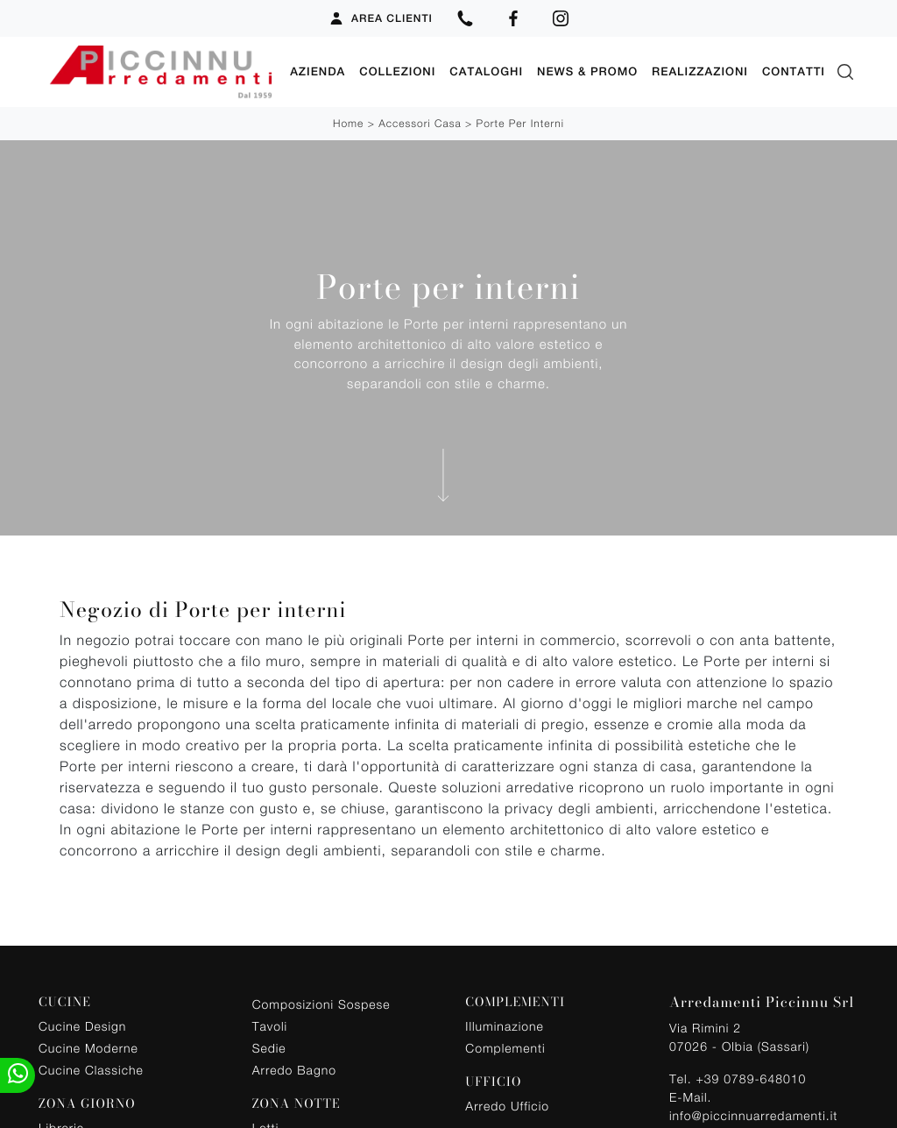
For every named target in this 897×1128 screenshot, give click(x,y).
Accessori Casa (419, 123)
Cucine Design (82, 1025)
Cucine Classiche (91, 1068)
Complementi (505, 1046)
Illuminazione (504, 1025)
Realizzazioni (700, 71)
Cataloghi (486, 71)
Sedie (269, 1046)
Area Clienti (380, 18)
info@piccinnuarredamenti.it (753, 1114)
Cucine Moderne (88, 1046)
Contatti (793, 71)
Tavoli (270, 1025)
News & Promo (587, 71)
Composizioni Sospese (321, 1003)
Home (348, 123)
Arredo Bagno (294, 1068)
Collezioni (397, 71)
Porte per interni (520, 123)
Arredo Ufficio (507, 1104)
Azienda (317, 71)
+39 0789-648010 (751, 1077)
